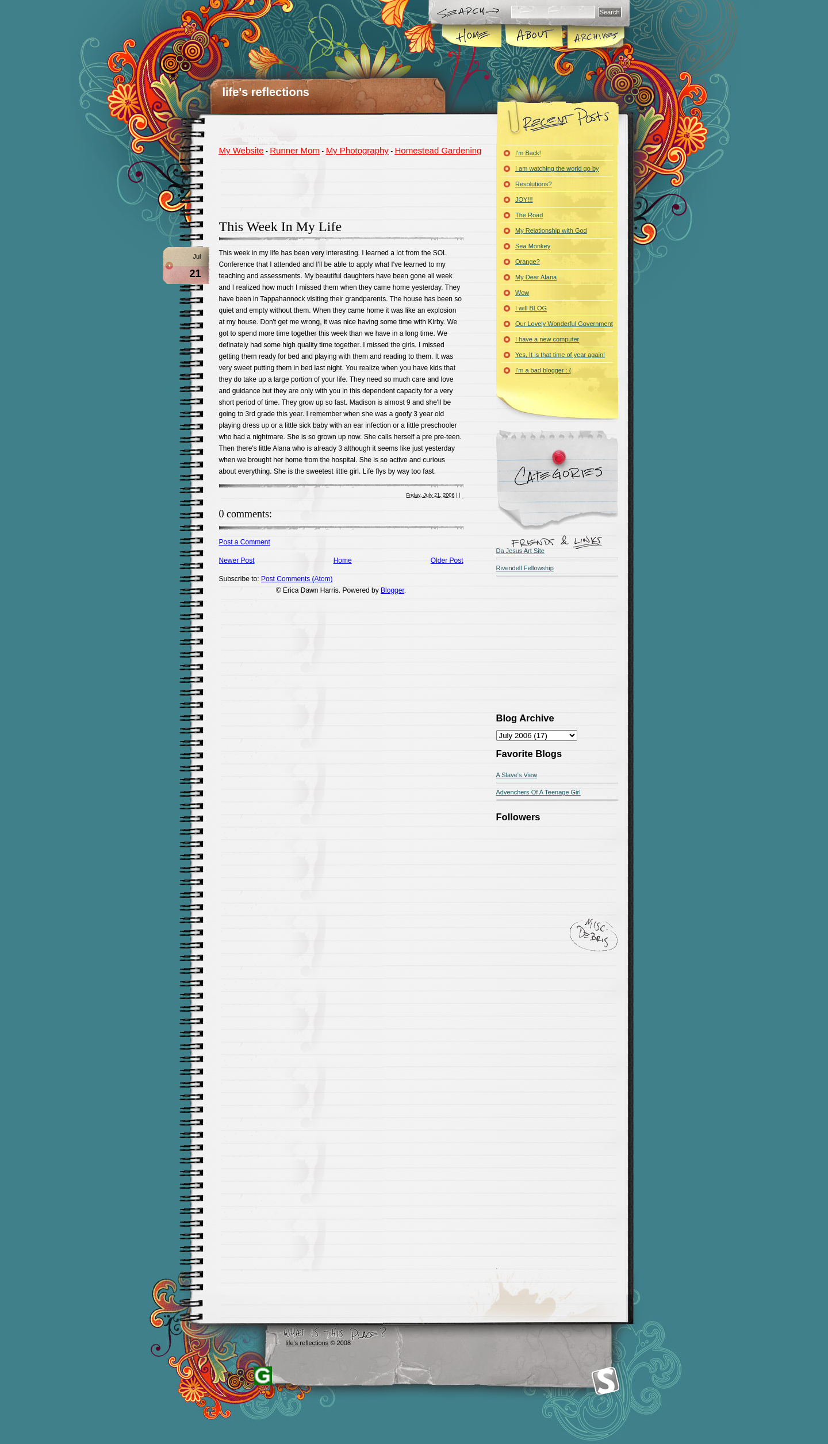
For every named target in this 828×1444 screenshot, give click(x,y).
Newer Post (237, 560)
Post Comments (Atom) (297, 579)
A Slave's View (517, 774)
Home (472, 37)
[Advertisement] (353, 185)
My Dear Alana (536, 277)
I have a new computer (547, 339)
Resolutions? (533, 183)
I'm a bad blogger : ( (543, 370)
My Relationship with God (551, 230)
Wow (522, 292)
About (534, 37)
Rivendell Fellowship (525, 567)
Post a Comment (244, 542)
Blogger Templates (263, 1375)
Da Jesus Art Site (520, 550)
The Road (529, 215)
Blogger (392, 590)
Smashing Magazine (605, 1381)
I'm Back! (528, 152)
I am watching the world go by (557, 168)
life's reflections (266, 92)
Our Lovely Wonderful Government (564, 323)
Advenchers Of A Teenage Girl (538, 792)
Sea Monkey (532, 246)
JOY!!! (524, 199)
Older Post (447, 560)
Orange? (527, 261)
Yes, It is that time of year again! (560, 354)
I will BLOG (531, 308)
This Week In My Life (280, 226)
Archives (595, 37)
